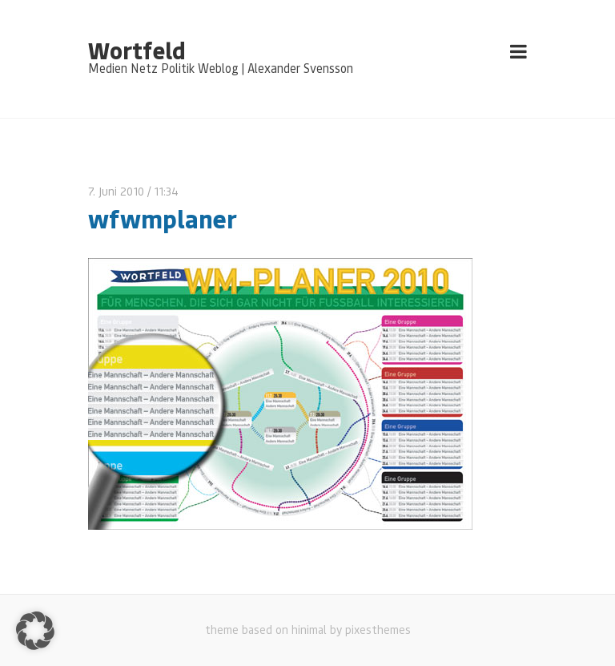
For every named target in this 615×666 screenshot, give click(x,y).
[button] (35, 630)
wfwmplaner (162, 218)
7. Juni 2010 (116, 191)
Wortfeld (136, 49)
